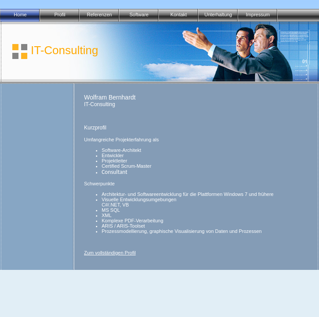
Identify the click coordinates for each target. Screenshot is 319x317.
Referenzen (99, 14)
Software (138, 14)
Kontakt (178, 14)
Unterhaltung (218, 14)
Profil (59, 14)
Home (20, 14)
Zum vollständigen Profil (110, 252)
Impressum (258, 14)
